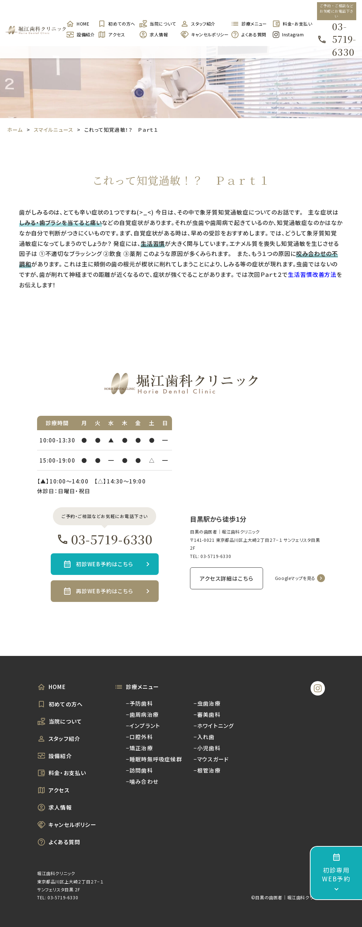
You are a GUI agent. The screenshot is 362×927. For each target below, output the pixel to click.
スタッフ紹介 (198, 23)
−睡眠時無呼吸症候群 (154, 759)
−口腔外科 (139, 737)
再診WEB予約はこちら (104, 591)
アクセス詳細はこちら (226, 578)
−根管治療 (207, 770)
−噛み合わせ (142, 781)
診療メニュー (248, 23)
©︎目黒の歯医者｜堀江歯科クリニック (288, 897)
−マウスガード (211, 759)
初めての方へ (115, 23)
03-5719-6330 (336, 39)
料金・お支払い (289, 23)
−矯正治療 (139, 748)
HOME (77, 23)
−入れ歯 (204, 737)
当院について (156, 23)
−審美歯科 (207, 714)
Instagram (288, 35)
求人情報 (153, 34)
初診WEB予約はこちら (104, 564)
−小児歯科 (207, 748)
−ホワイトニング (214, 725)
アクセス (111, 34)
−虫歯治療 (207, 703)
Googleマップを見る (295, 578)
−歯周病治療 (142, 714)
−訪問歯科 (139, 770)
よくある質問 (248, 34)
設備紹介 (78, 34)
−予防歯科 (139, 703)
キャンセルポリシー (201, 34)
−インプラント (143, 725)
